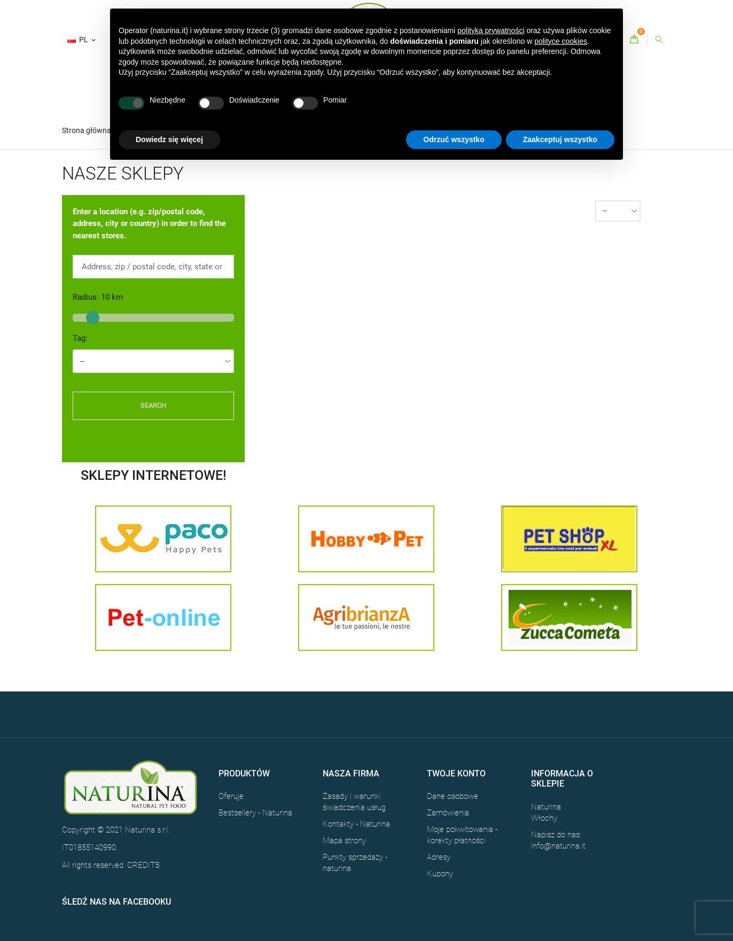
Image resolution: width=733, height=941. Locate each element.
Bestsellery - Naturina (255, 813)
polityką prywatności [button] (490, 30)
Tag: (80, 338)
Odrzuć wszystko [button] (453, 139)
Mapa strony (344, 840)
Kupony (440, 873)
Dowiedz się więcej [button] (169, 139)
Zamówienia (448, 813)
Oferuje (231, 796)
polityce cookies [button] (560, 41)
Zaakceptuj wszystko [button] (560, 139)
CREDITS (143, 865)
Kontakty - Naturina (356, 824)
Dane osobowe (452, 796)
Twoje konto (456, 773)
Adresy (438, 857)
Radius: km (98, 297)
